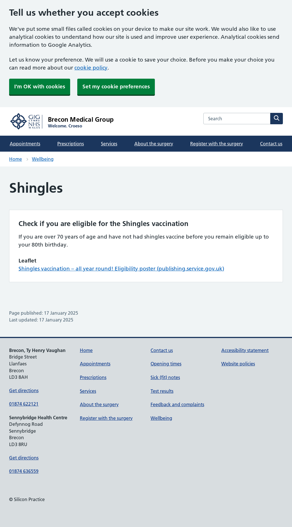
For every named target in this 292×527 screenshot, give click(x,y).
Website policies (238, 364)
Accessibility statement (245, 350)
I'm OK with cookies (39, 86)
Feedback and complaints (177, 404)
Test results (162, 391)
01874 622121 (23, 404)
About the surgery (153, 143)
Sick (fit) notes (165, 377)
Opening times (166, 364)
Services (109, 143)
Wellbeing (43, 159)
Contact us (271, 143)
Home (15, 159)
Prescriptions (70, 143)
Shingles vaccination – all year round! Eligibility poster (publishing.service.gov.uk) (121, 268)
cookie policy (91, 67)
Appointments (25, 143)
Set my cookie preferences (116, 86)
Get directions (23, 390)
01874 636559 (23, 471)
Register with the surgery (216, 143)
